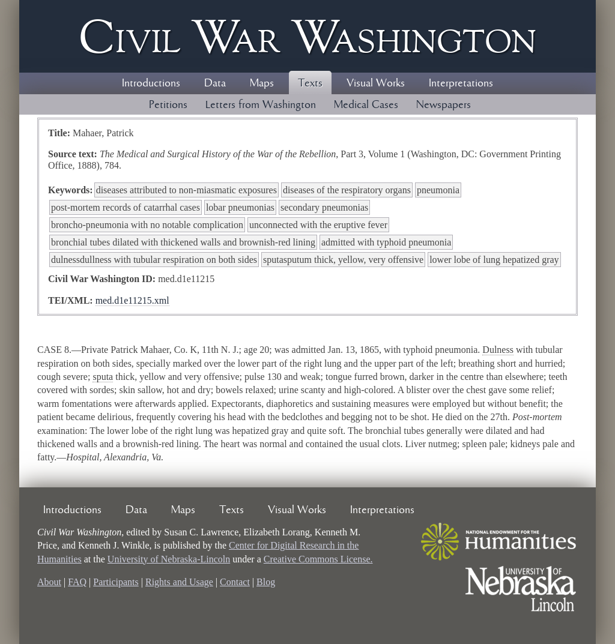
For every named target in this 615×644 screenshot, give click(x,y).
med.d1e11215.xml (132, 300)
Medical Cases (366, 105)
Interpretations (461, 83)
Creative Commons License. (318, 559)
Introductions (151, 83)
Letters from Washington (260, 105)
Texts (310, 83)
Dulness (498, 350)
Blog (265, 582)
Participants (116, 582)
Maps (262, 83)
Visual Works (376, 83)
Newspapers (443, 105)
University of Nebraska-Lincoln (169, 559)
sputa (102, 377)
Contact (235, 582)
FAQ (77, 582)
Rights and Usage (179, 582)
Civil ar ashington (307, 36)
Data (215, 83)
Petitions (168, 105)
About (49, 582)
